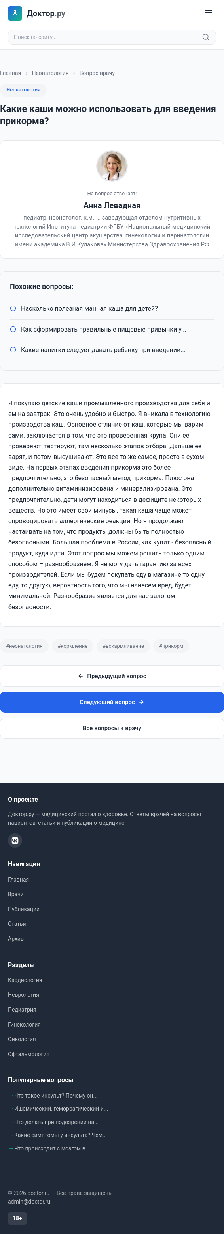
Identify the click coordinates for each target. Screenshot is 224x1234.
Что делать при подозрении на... (56, 1122)
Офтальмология (28, 1054)
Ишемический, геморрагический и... (61, 1108)
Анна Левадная (112, 205)
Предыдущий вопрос (112, 676)
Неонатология (50, 73)
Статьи (17, 924)
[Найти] (206, 37)
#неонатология (24, 646)
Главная (10, 73)
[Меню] (208, 13)
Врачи (16, 894)
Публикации (24, 909)
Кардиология (25, 980)
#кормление (73, 646)
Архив (16, 939)
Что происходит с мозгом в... (52, 1148)
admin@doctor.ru (29, 1202)
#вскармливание (123, 646)
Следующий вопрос (112, 702)
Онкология (22, 1039)
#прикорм (171, 646)
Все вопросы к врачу (112, 728)
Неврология (23, 995)
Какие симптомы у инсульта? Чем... (60, 1135)
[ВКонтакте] (15, 840)
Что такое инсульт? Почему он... (56, 1095)
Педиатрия (22, 1010)
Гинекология (24, 1024)
